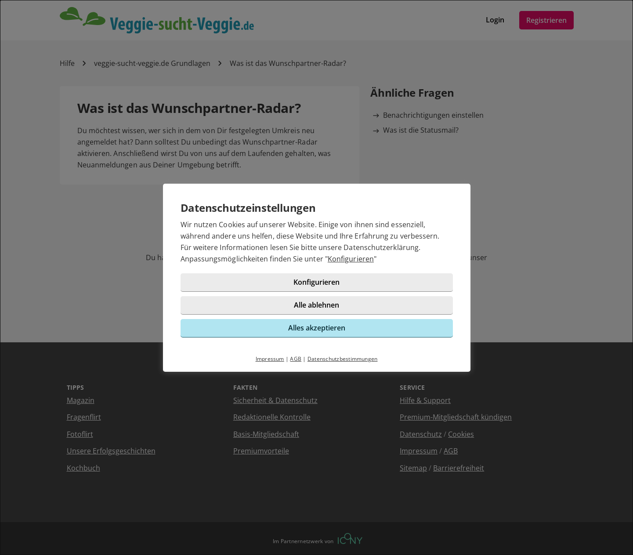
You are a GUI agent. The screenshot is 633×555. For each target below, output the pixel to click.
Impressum (270, 359)
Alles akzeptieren (316, 328)
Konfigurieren (351, 259)
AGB (295, 359)
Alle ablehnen (316, 305)
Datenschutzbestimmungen (342, 359)
